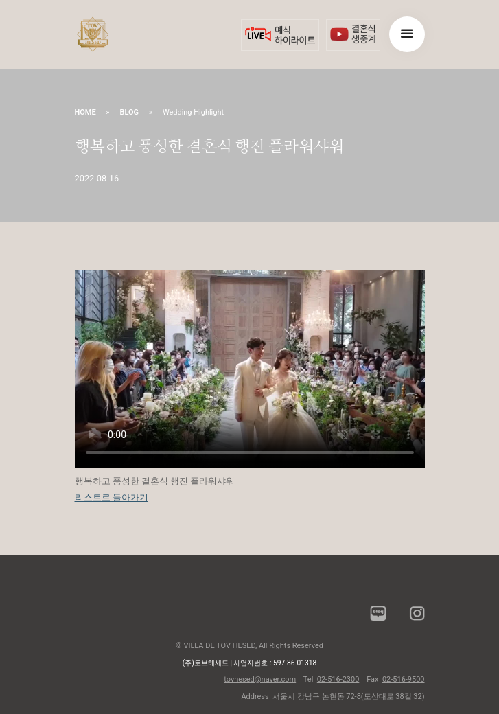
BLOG (129, 112)
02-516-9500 (403, 679)
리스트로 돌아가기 (111, 497)
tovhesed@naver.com (260, 679)
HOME (85, 112)
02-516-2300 (338, 679)
